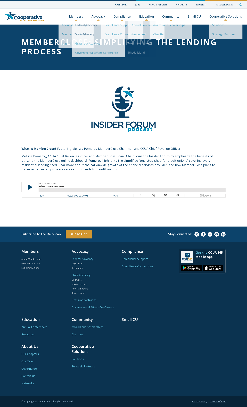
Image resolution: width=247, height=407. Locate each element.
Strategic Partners (83, 366)
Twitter (196, 234)
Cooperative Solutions (225, 16)
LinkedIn (223, 234)
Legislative (77, 263)
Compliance (122, 16)
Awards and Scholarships (87, 327)
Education (146, 16)
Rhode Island (78, 293)
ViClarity (181, 4)
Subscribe (78, 234)
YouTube (216, 234)
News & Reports (158, 4)
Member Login (224, 4)
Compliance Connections (137, 266)
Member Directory (30, 263)
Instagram (210, 234)
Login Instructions (30, 267)
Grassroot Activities (84, 300)
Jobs (137, 4)
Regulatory (77, 268)
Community (170, 16)
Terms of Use (218, 401)
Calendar (121, 4)
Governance (29, 368)
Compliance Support (135, 259)
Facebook (203, 234)
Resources (28, 334)
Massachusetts (79, 284)
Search (240, 5)
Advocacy (98, 16)
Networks (27, 383)
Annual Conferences (34, 327)
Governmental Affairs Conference (93, 307)
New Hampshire (80, 288)
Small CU (194, 16)
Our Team (27, 361)
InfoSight (202, 4)
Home (24, 16)
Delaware (77, 279)
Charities (77, 334)
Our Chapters (30, 354)
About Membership (31, 258)
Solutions (78, 359)
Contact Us (28, 376)
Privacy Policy (199, 401)
